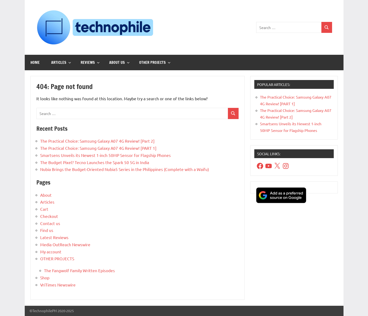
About (46, 194)
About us (119, 62)
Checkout (49, 216)
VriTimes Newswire (58, 284)
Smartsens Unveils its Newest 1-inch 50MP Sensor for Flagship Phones (105, 155)
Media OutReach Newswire (65, 244)
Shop (44, 277)
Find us (46, 230)
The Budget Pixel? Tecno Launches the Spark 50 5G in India (94, 162)
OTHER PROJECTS (155, 62)
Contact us (50, 223)
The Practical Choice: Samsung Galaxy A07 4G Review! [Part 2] (97, 140)
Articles (61, 62)
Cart (44, 208)
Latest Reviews (54, 237)
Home (35, 62)
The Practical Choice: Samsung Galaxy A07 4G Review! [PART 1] (98, 147)
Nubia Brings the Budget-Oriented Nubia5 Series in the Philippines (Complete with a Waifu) (124, 169)
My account (50, 251)
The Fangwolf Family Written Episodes (79, 270)
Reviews (90, 62)
